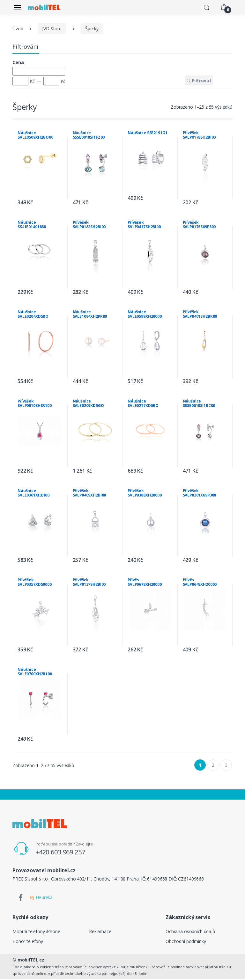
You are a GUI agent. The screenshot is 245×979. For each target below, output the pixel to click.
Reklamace (100, 931)
